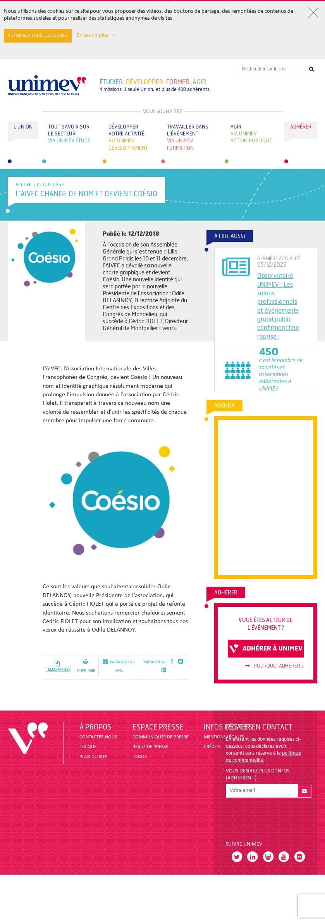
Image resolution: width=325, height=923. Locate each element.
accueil (24, 184)
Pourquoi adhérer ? (274, 666)
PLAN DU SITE (93, 756)
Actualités (49, 184)
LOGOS (139, 756)
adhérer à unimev (266, 648)
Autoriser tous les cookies (38, 35)
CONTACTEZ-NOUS (98, 737)
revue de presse (150, 746)
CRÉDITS (212, 746)
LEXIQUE (87, 746)
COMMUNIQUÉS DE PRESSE (160, 737)
